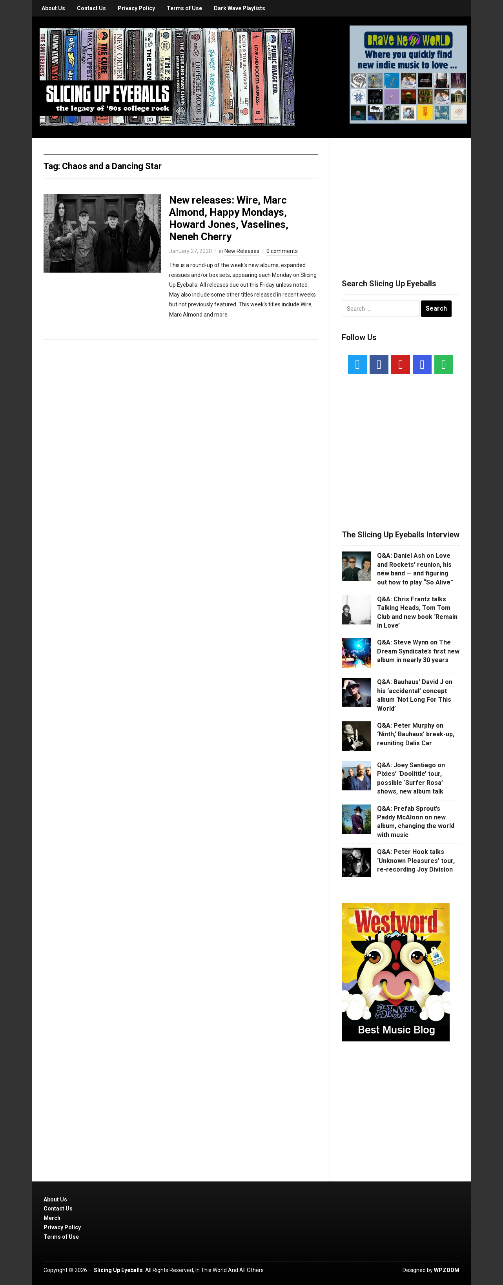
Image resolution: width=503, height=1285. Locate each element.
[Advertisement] (400, 199)
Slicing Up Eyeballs (118, 1270)
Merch (52, 1218)
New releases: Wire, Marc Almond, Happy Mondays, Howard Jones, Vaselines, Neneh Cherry (228, 218)
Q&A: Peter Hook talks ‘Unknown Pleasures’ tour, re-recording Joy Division (416, 860)
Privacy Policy (136, 8)
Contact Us (91, 8)
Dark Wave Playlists (239, 8)
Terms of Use (184, 8)
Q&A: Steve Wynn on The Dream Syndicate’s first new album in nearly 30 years (418, 651)
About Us (53, 8)
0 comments (282, 251)
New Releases (241, 251)
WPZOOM (446, 1270)
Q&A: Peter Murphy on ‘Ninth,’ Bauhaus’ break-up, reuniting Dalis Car (415, 734)
